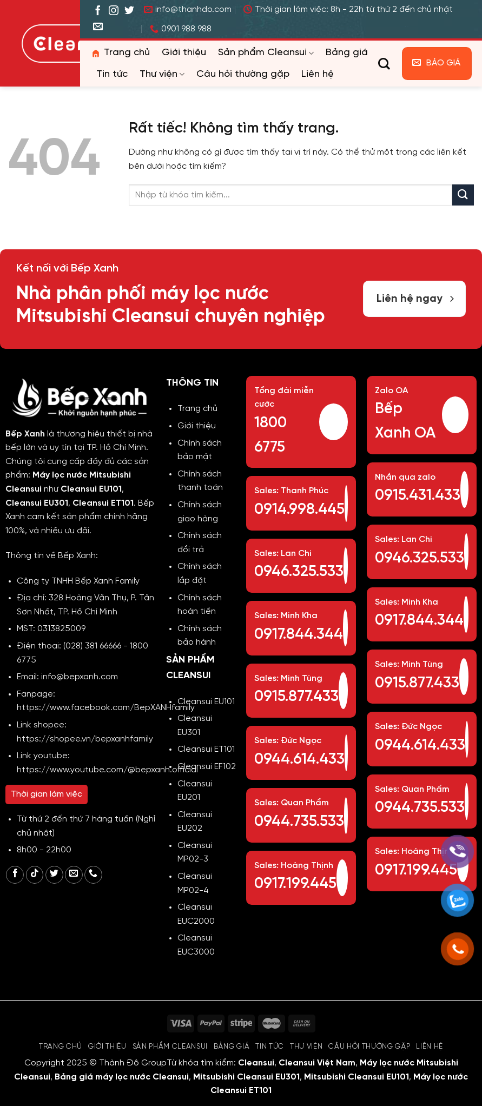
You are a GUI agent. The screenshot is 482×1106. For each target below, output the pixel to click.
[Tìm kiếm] (384, 63)
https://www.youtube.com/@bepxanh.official (107, 769)
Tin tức (112, 74)
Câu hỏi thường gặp (242, 74)
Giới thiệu (184, 53)
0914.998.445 (299, 510)
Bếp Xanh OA (405, 421)
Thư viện (162, 74)
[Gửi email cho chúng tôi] (98, 27)
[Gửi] (463, 195)
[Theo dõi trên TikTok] (35, 875)
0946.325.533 (299, 572)
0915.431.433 (417, 496)
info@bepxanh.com (79, 676)
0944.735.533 (299, 822)
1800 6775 (270, 435)
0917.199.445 (295, 884)
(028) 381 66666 (92, 646)
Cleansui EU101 (206, 701)
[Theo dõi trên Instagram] (113, 11)
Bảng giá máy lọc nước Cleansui (122, 1077)
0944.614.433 (299, 759)
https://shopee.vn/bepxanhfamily (85, 739)
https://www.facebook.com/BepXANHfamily (106, 707)
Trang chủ (120, 53)
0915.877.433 (296, 697)
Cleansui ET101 (206, 749)
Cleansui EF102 (206, 766)
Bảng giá (347, 53)
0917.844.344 (298, 635)
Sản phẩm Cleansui (266, 53)
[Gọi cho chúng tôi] (93, 875)
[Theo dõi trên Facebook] (98, 11)
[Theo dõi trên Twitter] (129, 11)
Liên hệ (317, 74)
